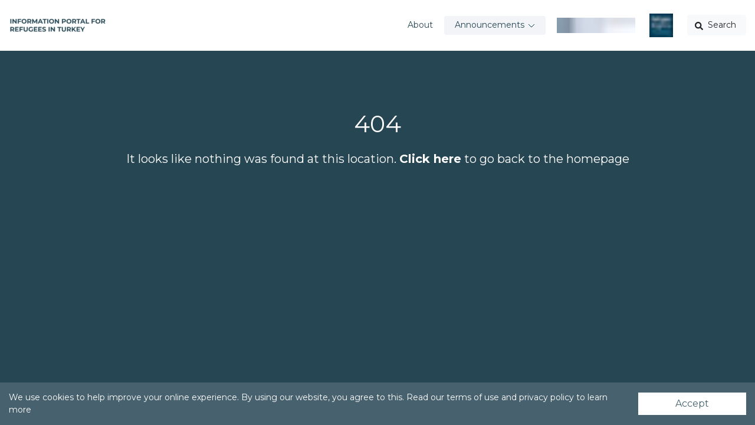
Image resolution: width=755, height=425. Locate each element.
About (420, 24)
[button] (716, 25)
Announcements (489, 24)
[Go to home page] (58, 25)
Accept (692, 403)
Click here (430, 159)
